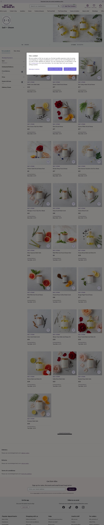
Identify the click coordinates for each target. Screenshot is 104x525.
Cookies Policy (35, 63)
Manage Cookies (34, 69)
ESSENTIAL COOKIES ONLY (55, 69)
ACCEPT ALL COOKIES (70, 69)
